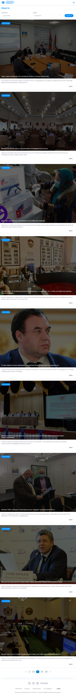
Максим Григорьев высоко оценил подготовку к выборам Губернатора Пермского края (31, 582)
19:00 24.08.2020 (5, 95)
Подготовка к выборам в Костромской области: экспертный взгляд (25, 76)
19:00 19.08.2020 (5, 528)
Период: (35, 12)
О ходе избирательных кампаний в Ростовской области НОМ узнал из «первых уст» (30, 365)
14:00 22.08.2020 (5, 240)
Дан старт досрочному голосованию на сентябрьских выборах (23, 221)
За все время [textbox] (37, 15)
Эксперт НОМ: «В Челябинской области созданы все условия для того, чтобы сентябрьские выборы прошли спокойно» (36, 292)
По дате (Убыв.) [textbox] (7, 15)
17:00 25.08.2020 (5, 23)
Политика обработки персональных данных (49, 692)
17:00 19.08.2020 (5, 601)
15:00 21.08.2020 (5, 312)
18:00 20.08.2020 (5, 456)
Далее (70, 86)
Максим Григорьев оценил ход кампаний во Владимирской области (24, 148)
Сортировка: (4, 12)
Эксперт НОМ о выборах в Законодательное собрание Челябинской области (28, 510)
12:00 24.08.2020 (5, 167)
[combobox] (15, 15)
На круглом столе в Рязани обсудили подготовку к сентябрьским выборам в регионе (31, 654)
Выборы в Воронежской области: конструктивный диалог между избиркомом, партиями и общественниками (32, 436)
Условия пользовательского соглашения (26, 692)
